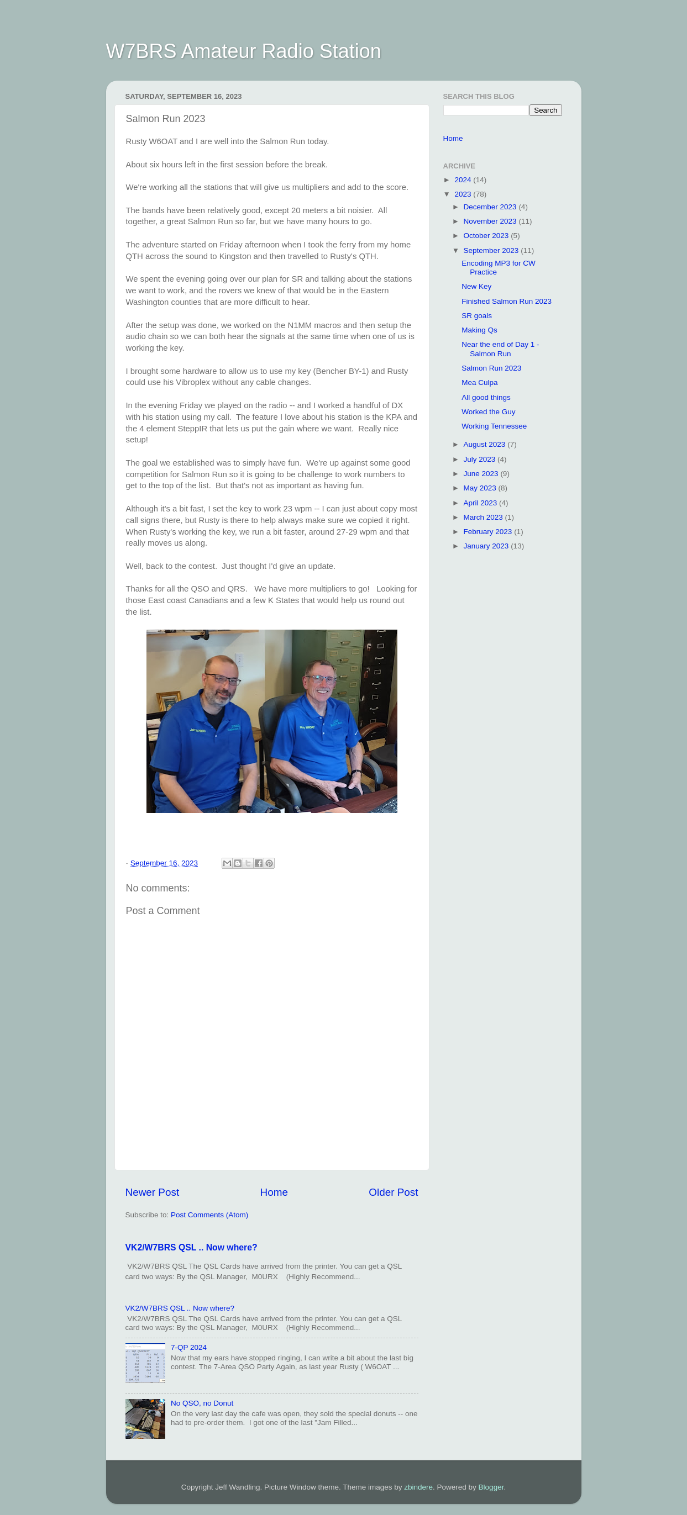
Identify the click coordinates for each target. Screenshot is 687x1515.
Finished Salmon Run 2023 (507, 301)
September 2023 (492, 250)
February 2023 (489, 531)
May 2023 (481, 488)
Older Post (393, 1192)
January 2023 (487, 546)
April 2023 (482, 503)
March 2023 (484, 517)
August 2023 (486, 444)
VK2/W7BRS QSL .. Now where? (191, 1247)
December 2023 (491, 207)
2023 (463, 194)
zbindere (418, 1487)
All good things (486, 397)
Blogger (491, 1487)
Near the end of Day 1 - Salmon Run (500, 348)
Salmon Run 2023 (491, 368)
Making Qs (479, 330)
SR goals (477, 316)
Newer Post (152, 1192)
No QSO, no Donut (202, 1403)
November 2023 (491, 221)
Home (274, 1192)
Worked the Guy (488, 412)
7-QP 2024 (189, 1347)
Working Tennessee (494, 426)
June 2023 (482, 473)
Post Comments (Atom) (209, 1215)
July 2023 (481, 459)
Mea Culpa (479, 382)
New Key (476, 286)
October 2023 (487, 235)
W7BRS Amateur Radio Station (243, 51)
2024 (463, 180)
